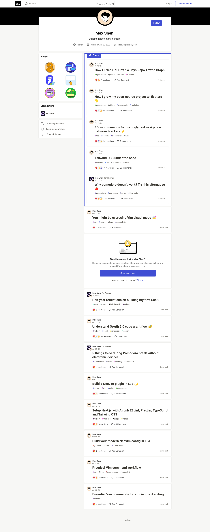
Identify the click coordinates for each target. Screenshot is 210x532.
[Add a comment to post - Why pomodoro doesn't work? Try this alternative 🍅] (104, 198)
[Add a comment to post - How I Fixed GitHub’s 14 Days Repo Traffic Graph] (102, 80)
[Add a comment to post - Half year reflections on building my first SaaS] (99, 309)
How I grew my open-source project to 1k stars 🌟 (128, 99)
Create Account (127, 273)
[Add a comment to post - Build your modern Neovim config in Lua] (99, 451)
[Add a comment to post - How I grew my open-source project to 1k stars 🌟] (104, 110)
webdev (120, 74)
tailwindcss (116, 162)
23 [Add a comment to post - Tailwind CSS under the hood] (124, 167)
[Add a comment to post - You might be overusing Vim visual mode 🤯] (99, 227)
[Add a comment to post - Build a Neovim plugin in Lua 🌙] (100, 393)
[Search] (26, 3)
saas (95, 304)
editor (111, 388)
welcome (97, 498)
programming (112, 472)
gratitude (97, 445)
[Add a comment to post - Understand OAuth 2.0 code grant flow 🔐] (102, 336)
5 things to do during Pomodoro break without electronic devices (125, 355)
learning (118, 361)
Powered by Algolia (105, 4)
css (107, 162)
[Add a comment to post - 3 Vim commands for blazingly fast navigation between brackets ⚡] (104, 141)
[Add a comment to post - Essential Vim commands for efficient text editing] (99, 504)
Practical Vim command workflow (116, 468)
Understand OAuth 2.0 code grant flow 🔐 (122, 326)
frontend (130, 74)
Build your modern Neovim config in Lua (121, 441)
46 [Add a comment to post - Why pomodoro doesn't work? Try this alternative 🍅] (125, 198)
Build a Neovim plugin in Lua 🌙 (115, 384)
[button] (50, 67)
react (126, 162)
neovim (104, 135)
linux (126, 135)
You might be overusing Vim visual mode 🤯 (124, 218)
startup (103, 304)
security (125, 331)
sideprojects (122, 105)
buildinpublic (115, 304)
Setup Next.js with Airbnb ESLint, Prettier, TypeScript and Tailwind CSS (130, 412)
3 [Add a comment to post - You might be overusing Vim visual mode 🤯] (115, 227)
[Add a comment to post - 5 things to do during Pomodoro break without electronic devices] (99, 367)
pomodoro (113, 193)
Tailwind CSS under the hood (115, 158)
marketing (134, 105)
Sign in (140, 280)
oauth (105, 331)
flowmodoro (134, 193)
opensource (100, 74)
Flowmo (110, 178)
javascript (114, 331)
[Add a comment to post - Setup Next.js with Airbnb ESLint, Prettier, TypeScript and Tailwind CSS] (100, 424)
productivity (116, 135)
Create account (184, 3)
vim (97, 135)
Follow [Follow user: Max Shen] (156, 23)
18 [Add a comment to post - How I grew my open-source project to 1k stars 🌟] (124, 110)
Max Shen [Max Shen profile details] (99, 63)
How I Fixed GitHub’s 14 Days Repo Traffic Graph (130, 70)
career (123, 193)
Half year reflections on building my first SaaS (125, 300)
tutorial (124, 418)
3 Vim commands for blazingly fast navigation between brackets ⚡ (128, 129)
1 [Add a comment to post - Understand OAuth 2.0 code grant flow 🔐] (120, 336)
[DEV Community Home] (18, 3)
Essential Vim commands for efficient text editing (128, 494)
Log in (169, 3)
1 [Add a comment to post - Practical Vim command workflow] (117, 477)
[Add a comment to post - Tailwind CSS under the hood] (104, 167)
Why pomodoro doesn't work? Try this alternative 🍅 (130, 186)
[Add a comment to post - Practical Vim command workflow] (100, 477)
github (111, 74)
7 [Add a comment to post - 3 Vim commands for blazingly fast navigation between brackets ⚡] (123, 141)
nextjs (115, 418)
